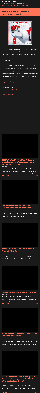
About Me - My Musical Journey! (10, 5)
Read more (36, 175)
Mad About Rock (9, 2)
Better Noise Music (13, 93)
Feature (32, 93)
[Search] (34, 2)
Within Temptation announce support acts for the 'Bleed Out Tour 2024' (19, 334)
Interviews (18, 5)
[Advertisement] (20, 125)
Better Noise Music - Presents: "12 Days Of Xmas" (23, 93)
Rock (12, 94)
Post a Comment (7, 175)
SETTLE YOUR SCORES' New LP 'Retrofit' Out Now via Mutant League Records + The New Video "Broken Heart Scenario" (18, 379)
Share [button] (3, 95)
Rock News (14, 94)
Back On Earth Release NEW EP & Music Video (19, 292)
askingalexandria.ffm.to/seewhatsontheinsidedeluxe (10, 82)
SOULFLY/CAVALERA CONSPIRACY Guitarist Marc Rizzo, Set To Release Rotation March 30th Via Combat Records (18, 162)
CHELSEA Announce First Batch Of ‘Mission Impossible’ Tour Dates (18, 250)
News (27, 5)
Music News (9, 94)
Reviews (23, 5)
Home (3, 5)
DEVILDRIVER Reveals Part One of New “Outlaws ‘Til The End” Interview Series (17, 206)
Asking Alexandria (7, 93)
